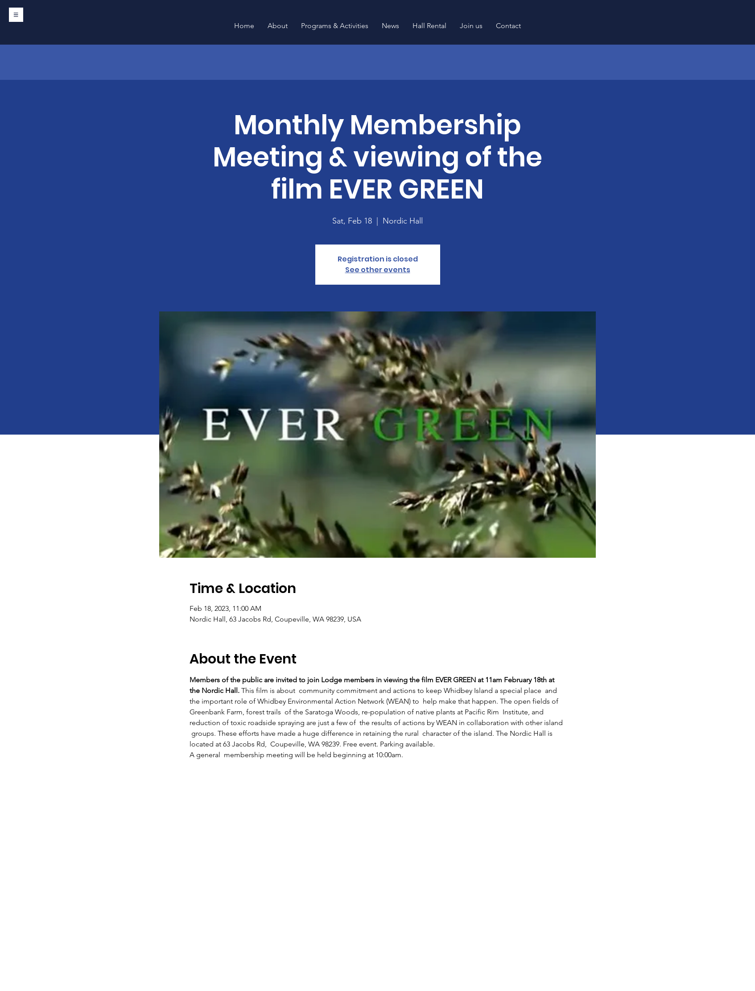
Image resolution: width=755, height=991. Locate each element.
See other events (377, 270)
